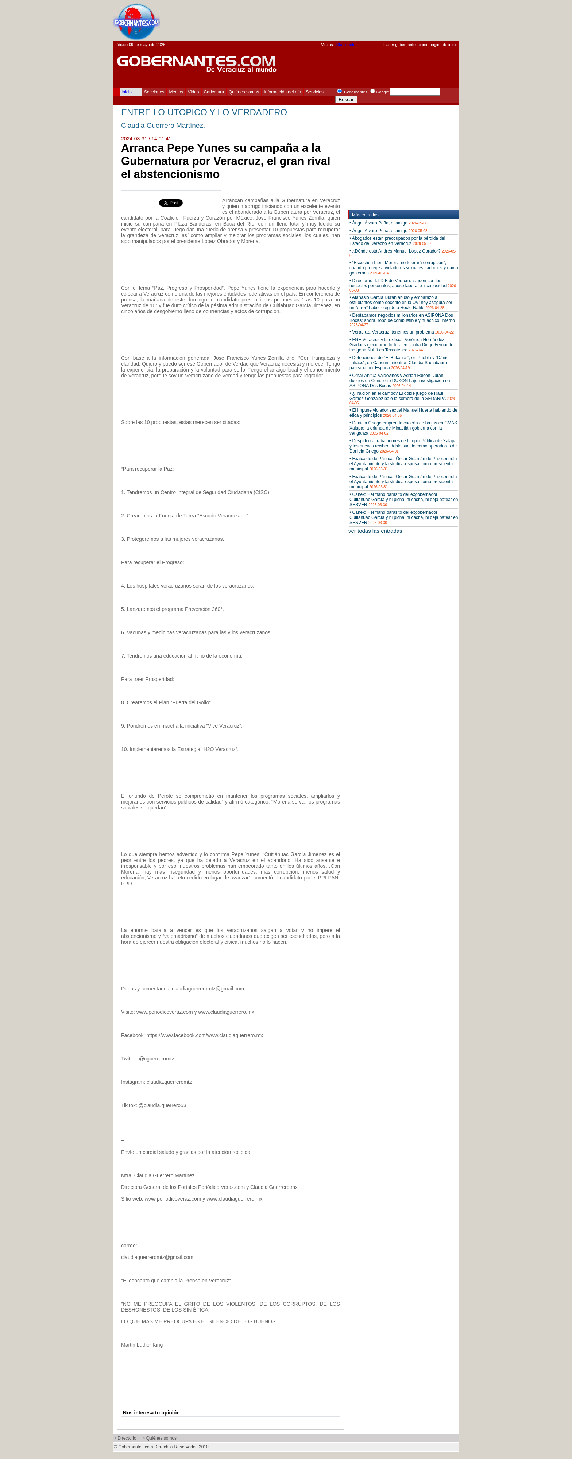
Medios (176, 92)
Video (193, 92)
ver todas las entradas (375, 531)
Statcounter (346, 44)
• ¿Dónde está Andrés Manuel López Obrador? (402, 253)
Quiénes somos (244, 92)
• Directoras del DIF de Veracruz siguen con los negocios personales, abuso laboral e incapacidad (403, 285)
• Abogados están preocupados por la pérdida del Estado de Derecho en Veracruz (397, 241)
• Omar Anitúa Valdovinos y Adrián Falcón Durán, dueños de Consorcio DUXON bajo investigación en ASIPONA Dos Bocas (399, 380)
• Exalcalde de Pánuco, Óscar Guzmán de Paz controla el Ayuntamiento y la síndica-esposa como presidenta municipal (403, 463)
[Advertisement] (326, 20)
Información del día (282, 92)
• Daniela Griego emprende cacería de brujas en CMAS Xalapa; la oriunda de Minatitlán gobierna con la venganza (403, 428)
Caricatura (214, 92)
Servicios (315, 92)
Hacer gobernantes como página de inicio (420, 44)
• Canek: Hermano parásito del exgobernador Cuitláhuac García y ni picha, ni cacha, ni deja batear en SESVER (403, 499)
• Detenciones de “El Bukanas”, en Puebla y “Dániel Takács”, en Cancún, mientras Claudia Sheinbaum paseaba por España (399, 362)
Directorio (126, 1438)
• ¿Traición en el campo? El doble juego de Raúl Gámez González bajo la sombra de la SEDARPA (402, 398)
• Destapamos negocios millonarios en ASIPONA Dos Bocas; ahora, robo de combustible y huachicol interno (402, 320)
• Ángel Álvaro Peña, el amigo (388, 223)
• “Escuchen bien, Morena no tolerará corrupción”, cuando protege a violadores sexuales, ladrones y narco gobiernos (403, 268)
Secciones (154, 92)
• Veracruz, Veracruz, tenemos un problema (401, 332)
